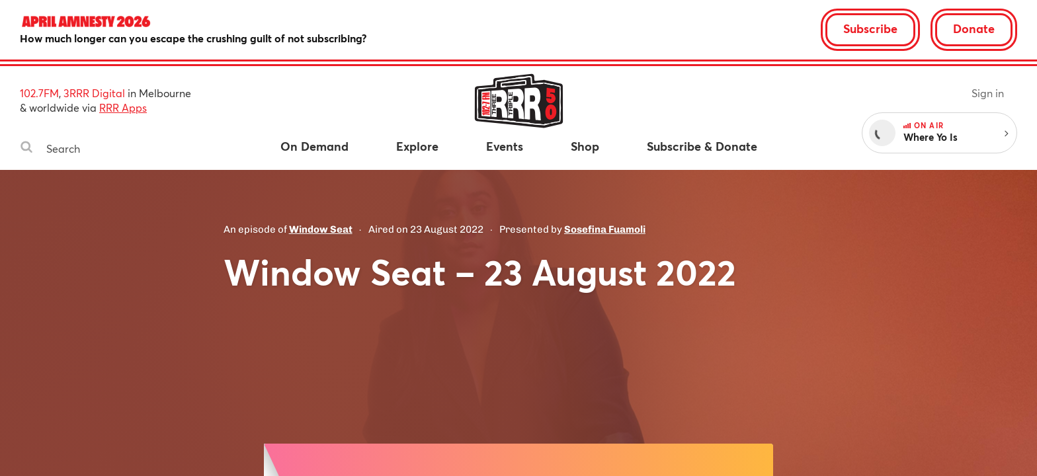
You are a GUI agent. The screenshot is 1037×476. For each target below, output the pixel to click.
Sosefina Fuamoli (604, 229)
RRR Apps (123, 107)
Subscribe (870, 28)
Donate (974, 28)
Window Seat (321, 229)
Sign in (988, 93)
